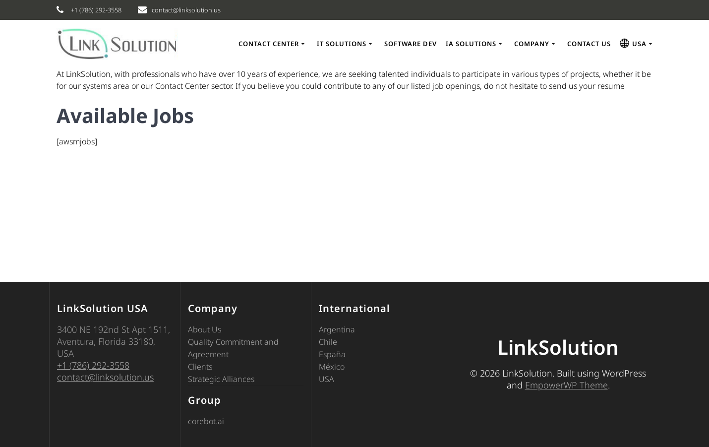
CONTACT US (589, 43)
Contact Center (268, 43)
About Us (204, 329)
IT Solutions (341, 43)
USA (326, 379)
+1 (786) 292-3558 (93, 365)
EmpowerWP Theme (566, 385)
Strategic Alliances (221, 379)
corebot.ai (206, 421)
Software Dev (410, 43)
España (332, 354)
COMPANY (531, 43)
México (332, 366)
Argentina (337, 329)
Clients (200, 366)
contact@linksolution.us (105, 377)
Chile (328, 341)
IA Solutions (471, 43)
